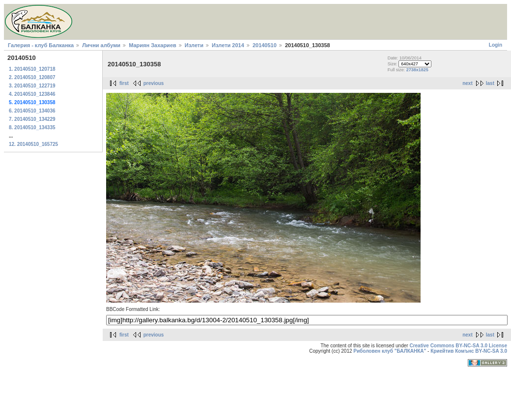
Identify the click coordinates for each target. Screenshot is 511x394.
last (490, 83)
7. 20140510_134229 (32, 119)
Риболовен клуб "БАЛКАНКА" (389, 351)
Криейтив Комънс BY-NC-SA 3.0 (468, 351)
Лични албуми (101, 45)
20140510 (265, 45)
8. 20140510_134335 (32, 127)
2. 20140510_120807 (32, 77)
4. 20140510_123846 (32, 94)
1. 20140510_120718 (32, 69)
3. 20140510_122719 (32, 85)
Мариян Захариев (152, 45)
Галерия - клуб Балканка (41, 45)
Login (495, 45)
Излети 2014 (228, 45)
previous (153, 83)
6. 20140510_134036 (32, 110)
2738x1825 (417, 69)
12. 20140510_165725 (33, 144)
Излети (194, 45)
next (467, 83)
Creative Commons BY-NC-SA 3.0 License (458, 345)
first (124, 83)
